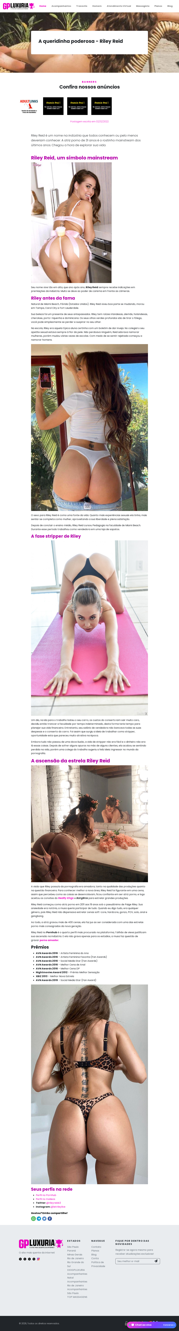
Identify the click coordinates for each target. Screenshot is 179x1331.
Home (42, 6)
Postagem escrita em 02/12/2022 (89, 121)
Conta (95, 1258)
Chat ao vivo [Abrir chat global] (152, 1325)
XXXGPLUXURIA (76, 1270)
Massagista (142, 6)
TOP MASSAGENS (77, 1297)
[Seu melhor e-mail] (134, 1261)
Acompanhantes (61, 6)
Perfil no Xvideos (45, 1199)
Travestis (81, 6)
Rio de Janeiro (75, 1258)
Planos (158, 6)
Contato (96, 1247)
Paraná (71, 1250)
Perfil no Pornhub (46, 1195)
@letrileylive (58, 1207)
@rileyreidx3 (53, 1203)
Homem (97, 6)
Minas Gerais (74, 1254)
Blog (170, 6)
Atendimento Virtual (119, 6)
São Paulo (73, 1247)
